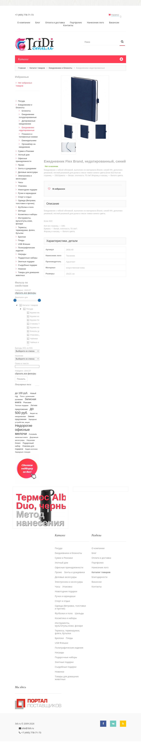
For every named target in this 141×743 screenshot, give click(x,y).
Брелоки (22, 235)
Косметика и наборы (27, 213)
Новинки (22, 267)
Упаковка (22, 184)
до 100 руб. (21, 391)
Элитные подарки (26, 260)
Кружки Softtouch (36, 318)
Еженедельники (29, 139)
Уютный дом (23, 153)
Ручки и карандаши (27, 192)
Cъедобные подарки (27, 263)
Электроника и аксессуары (69, 578)
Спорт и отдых (24, 195)
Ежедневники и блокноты (60, 66)
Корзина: (117, 14)
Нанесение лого (95, 21)
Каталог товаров (37, 66)
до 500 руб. (24, 409)
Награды (22, 252)
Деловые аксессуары (28, 170)
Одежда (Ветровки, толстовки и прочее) (70, 603)
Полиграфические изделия (69, 644)
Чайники (32, 337)
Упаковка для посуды (38, 333)
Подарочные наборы (27, 256)
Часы (20, 181)
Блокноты (26, 109)
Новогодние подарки (27, 188)
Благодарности (100, 573)
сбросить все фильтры (25, 291)
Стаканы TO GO (35, 322)
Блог (37, 21)
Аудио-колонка (31, 447)
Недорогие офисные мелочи (23, 428)
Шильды (22, 209)
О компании (23, 21)
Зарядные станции (22, 450)
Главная (22, 66)
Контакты (68, 23)
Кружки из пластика (37, 315)
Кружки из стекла (36, 326)
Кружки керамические (38, 311)
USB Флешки (24, 242)
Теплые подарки (21, 404)
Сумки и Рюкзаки (26, 149)
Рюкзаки (27, 401)
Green (18, 441)
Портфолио (76, 21)
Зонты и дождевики (27, 167)
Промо (21, 163)
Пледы (21, 239)
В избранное (59, 187)
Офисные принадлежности (69, 564)
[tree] (27, 323)
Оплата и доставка (55, 21)
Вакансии (114, 21)
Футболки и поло (26, 205)
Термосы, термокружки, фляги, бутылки (25, 229)
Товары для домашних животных (67, 674)
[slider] (15, 298)
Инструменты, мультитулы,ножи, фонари (24, 219)
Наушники (31, 439)
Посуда (21, 99)
